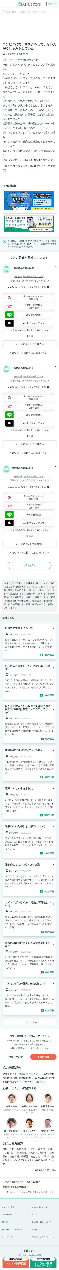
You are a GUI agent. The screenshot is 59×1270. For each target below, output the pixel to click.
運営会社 (35, 1230)
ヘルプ (34, 1215)
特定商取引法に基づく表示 (12, 1230)
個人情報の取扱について (41, 1222)
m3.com (28, 1081)
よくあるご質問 (8, 1207)
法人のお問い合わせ (39, 1207)
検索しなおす (16, 1057)
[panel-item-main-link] (29, 641)
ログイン (52, 4)
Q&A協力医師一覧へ (45, 1170)
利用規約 (18, 276)
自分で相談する (49, 244)
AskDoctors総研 (35, 1255)
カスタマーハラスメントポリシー (44, 1238)
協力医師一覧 (7, 1215)
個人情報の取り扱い (33, 276)
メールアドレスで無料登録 (29, 344)
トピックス (21, 1255)
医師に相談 (43, 1057)
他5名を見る (29, 565)
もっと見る (29, 1022)
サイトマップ (7, 1237)
